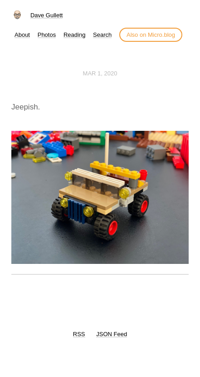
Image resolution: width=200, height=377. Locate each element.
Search (102, 34)
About (22, 34)
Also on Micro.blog (151, 34)
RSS (79, 334)
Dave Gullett (46, 15)
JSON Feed (111, 334)
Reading (74, 34)
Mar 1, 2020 (100, 73)
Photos (47, 34)
